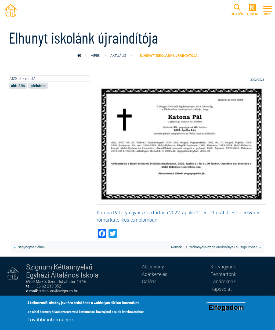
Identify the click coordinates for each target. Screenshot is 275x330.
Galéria (149, 281)
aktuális (118, 55)
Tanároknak (223, 281)
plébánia (38, 85)
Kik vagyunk (223, 266)
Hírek (95, 55)
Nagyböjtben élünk (31, 246)
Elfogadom (226, 308)
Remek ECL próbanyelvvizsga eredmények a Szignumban (214, 246)
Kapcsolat (221, 289)
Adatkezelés (154, 274)
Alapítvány (153, 266)
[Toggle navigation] (267, 10)
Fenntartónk (223, 274)
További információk (50, 319)
